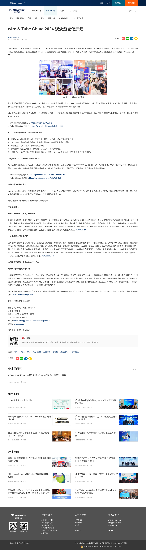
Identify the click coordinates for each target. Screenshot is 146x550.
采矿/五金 (37, 352)
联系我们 (73, 11)
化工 (23, 352)
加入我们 (78, 525)
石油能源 (46, 352)
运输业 (55, 352)
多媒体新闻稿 (64, 18)
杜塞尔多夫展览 (13, 37)
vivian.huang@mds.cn (22, 321)
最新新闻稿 (20, 18)
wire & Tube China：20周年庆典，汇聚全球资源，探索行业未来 (37, 375)
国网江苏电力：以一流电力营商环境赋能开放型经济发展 (96, 475)
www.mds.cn (81, 230)
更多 (135, 369)
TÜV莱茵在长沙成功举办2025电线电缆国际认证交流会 (95, 401)
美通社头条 (52, 18)
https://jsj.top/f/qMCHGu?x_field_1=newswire (47, 175)
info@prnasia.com (114, 523)
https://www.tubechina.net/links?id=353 (47, 126)
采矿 (29, 352)
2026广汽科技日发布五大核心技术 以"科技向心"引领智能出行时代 (95, 459)
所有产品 (44, 533)
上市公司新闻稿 (77, 18)
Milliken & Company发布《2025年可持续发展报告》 (28, 475)
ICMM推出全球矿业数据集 (20, 400)
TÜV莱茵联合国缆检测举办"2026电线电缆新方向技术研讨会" (96, 418)
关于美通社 (80, 515)
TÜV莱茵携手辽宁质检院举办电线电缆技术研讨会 (96, 434)
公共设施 (64, 352)
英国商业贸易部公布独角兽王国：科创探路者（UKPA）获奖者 (28, 434)
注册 (101, 3)
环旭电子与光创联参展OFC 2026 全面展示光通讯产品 (29, 418)
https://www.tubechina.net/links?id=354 (45, 178)
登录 (108, 3)
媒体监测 (131, 3)
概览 (11, 18)
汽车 (17, 352)
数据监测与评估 (47, 525)
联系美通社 (114, 515)
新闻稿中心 (50, 11)
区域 (42, 18)
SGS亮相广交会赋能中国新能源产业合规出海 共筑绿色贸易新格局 (95, 491)
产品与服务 (36, 11)
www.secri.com (48, 256)
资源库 (62, 11)
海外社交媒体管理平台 (49, 530)
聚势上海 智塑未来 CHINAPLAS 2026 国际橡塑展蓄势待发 (29, 459)
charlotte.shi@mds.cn (42, 321)
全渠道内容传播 (47, 523)
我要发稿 (118, 3)
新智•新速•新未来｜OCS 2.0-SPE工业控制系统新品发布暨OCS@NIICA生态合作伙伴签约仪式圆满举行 (29, 492)
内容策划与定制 (47, 520)
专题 (29, 18)
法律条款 (11, 543)
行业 (36, 18)
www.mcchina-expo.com (23, 295)
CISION (117, 543)
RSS (27, 543)
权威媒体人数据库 (47, 528)
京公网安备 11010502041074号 (93, 546)
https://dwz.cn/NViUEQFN (41, 123)
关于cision (78, 523)
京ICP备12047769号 (113, 546)
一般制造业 (74, 352)
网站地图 (20, 543)
